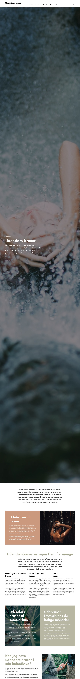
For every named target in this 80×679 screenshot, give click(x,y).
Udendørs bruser (13, 3)
